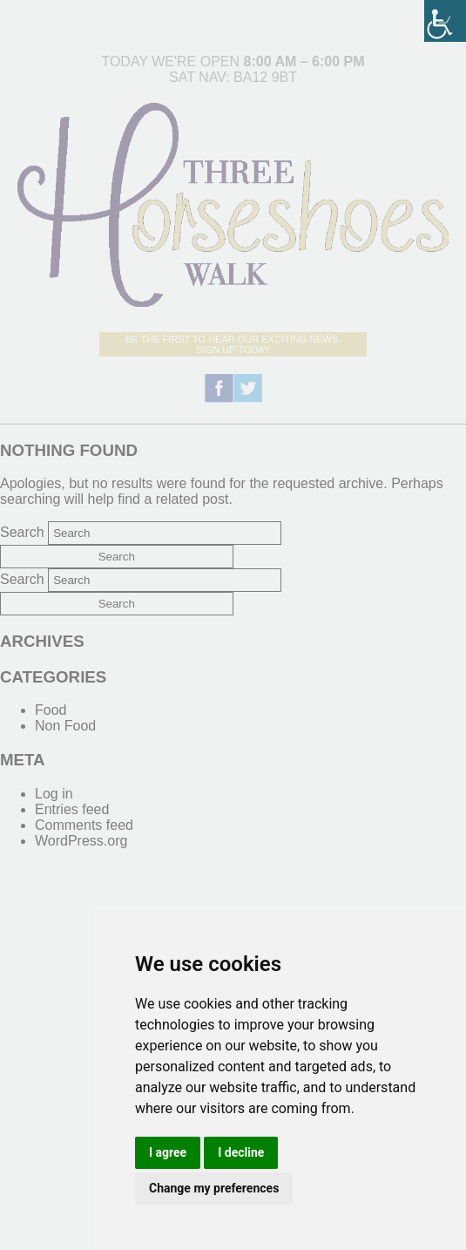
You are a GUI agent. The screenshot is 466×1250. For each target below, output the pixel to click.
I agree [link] (167, 1152)
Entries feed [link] (72, 809)
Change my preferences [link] (214, 1188)
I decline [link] (241, 1152)
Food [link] (50, 710)
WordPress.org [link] (81, 840)
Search (22, 532)
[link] (445, 21)
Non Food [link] (65, 725)
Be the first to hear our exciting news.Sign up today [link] (233, 344)
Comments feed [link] (84, 825)
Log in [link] (54, 793)
